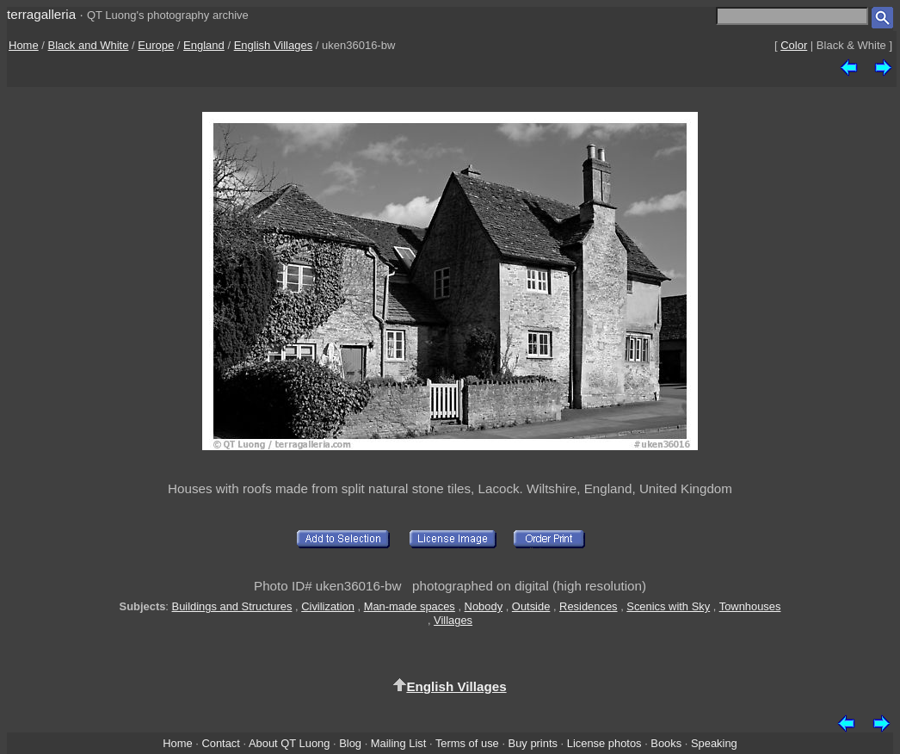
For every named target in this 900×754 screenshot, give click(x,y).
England (204, 45)
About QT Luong (289, 743)
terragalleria (41, 14)
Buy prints (533, 743)
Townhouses (750, 606)
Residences (588, 606)
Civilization (327, 606)
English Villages (273, 45)
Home (24, 45)
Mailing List (399, 743)
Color (793, 45)
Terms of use (467, 743)
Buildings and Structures (232, 606)
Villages (453, 620)
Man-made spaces (409, 606)
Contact (220, 743)
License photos (604, 743)
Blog (350, 743)
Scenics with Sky (668, 606)
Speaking (714, 743)
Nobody (484, 606)
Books (665, 743)
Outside (531, 606)
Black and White (88, 45)
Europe (156, 45)
